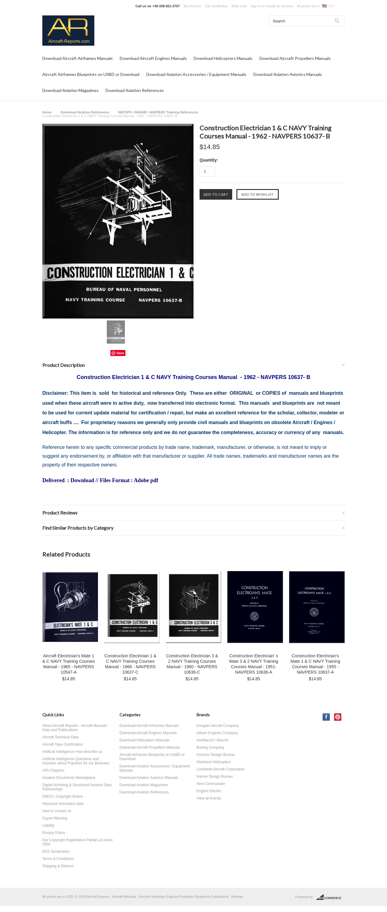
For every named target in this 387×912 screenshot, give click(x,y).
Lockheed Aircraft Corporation (221, 769)
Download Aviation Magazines (70, 90)
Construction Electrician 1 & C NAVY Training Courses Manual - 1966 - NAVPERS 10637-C (130, 664)
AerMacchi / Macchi (212, 740)
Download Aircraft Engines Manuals (153, 58)
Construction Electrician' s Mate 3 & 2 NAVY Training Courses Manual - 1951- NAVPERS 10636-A (253, 664)
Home (47, 112)
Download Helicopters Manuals (223, 58)
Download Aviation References (135, 90)
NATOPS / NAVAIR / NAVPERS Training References (158, 112)
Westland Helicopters (214, 762)
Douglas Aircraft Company (218, 726)
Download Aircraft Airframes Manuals (77, 58)
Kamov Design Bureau (215, 776)
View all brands (209, 798)
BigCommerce (330, 897)
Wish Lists (239, 6)
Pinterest (338, 717)
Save (120, 353)
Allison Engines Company (217, 733)
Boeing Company (210, 747)
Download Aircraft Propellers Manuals (295, 58)
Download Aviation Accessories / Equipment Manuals (196, 74)
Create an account (279, 6)
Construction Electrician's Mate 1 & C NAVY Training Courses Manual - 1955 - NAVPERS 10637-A (315, 664)
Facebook (326, 717)
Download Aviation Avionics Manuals (287, 74)
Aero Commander (211, 784)
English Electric (209, 791)
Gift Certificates (216, 6)
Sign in (256, 6)
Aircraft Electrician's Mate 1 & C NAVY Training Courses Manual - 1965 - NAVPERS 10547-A (68, 664)
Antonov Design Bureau (216, 755)
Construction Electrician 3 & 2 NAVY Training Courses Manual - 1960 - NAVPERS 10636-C (192, 664)
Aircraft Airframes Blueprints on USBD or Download (90, 74)
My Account (192, 6)
